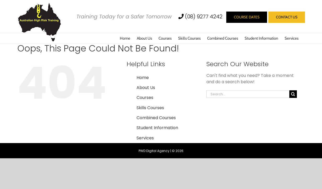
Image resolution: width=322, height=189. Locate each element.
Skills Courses (150, 108)
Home (143, 78)
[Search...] (248, 94)
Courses (145, 97)
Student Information (157, 128)
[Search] (293, 94)
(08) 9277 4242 (201, 16)
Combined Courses (156, 118)
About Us (146, 88)
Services (145, 138)
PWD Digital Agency (154, 151)
